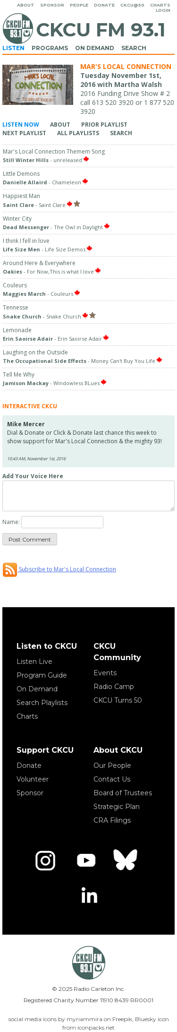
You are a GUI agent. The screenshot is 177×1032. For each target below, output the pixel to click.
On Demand (94, 48)
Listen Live (34, 661)
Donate (104, 5)
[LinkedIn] (88, 896)
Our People (112, 765)
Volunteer (33, 779)
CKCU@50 (132, 5)
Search (133, 48)
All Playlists (78, 133)
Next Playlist (24, 133)
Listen (13, 48)
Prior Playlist (104, 124)
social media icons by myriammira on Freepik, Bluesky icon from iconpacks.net (88, 1023)
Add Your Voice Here (32, 476)
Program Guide (42, 675)
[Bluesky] (126, 860)
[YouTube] (85, 860)
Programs (50, 48)
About (25, 5)
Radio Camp (113, 686)
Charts (160, 5)
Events (105, 673)
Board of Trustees (122, 793)
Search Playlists (42, 702)
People (79, 5)
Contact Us (111, 779)
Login (163, 10)
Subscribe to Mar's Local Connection (59, 569)
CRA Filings (112, 820)
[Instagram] (45, 860)
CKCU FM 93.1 (101, 29)
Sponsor (52, 5)
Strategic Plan (116, 806)
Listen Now (20, 124)
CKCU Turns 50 (117, 700)
